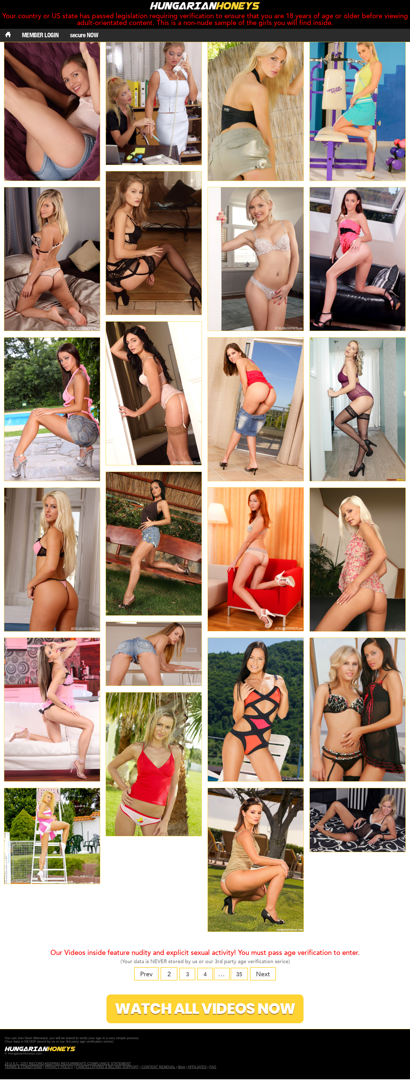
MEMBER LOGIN (40, 35)
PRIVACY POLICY (59, 1068)
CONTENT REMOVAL (159, 1068)
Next (266, 974)
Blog (181, 1068)
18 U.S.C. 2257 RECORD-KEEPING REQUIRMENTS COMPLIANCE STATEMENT (68, 1065)
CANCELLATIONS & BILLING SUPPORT (107, 1068)
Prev (143, 974)
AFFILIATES (197, 1068)
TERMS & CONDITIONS (23, 1068)
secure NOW (84, 35)
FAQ (213, 1068)
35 (241, 974)
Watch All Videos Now (205, 1009)
